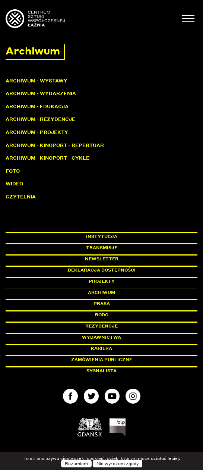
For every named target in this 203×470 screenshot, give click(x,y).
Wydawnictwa (101, 337)
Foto (13, 171)
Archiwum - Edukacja (37, 106)
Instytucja (101, 236)
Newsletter (101, 258)
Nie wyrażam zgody (117, 463)
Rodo (101, 314)
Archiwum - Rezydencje (40, 119)
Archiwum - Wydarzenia (41, 93)
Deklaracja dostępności (102, 270)
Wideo (14, 184)
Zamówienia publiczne (118, 359)
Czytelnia (21, 197)
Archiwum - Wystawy (36, 81)
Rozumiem (76, 463)
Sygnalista (101, 370)
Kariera (101, 348)
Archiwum (101, 292)
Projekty (102, 281)
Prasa (101, 303)
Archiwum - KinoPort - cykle (47, 158)
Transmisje (133, 247)
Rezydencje (101, 326)
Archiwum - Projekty (37, 132)
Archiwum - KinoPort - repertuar (55, 145)
